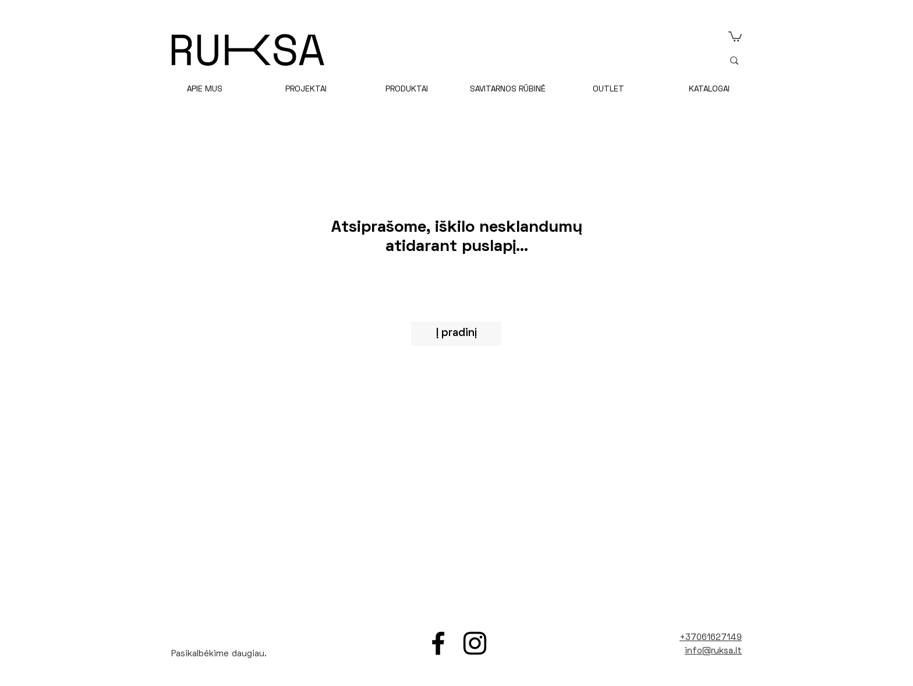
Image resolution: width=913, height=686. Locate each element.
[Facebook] (438, 643)
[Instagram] (474, 643)
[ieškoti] (799, 60)
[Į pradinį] (456, 333)
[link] (735, 35)
